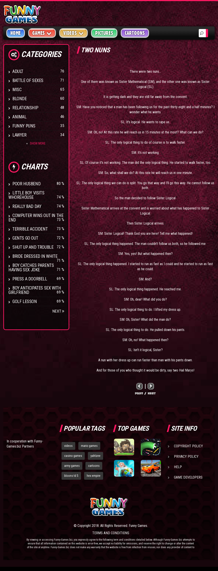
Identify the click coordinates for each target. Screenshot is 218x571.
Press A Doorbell (29, 279)
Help (178, 467)
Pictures (104, 33)
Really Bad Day (26, 206)
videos (68, 446)
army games (72, 465)
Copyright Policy (188, 446)
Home (15, 33)
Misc (16, 89)
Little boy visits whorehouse (26, 195)
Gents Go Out (25, 238)
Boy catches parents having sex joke (31, 267)
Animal (19, 116)
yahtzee (95, 456)
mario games (89, 446)
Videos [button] (73, 33)
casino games (73, 456)
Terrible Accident (30, 229)
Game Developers (188, 477)
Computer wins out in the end (35, 218)
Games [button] (42, 33)
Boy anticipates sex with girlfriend (34, 290)
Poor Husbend (26, 183)
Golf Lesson (24, 301)
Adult (17, 71)
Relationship (25, 107)
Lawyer (19, 135)
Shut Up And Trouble (32, 247)
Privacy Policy (186, 456)
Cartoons (135, 33)
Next (58, 311)
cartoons (94, 465)
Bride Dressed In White (34, 256)
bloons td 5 (71, 475)
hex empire (93, 475)
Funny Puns (23, 126)
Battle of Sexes (27, 80)
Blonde (19, 98)
